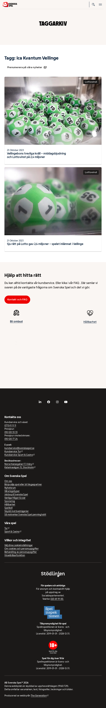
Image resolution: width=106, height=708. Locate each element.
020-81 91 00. (57, 598)
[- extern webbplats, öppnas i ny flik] (40, 402)
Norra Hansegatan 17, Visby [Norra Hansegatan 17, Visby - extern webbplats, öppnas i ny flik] (18, 464)
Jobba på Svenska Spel (16, 494)
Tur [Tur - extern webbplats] (6, 528)
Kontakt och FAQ (17, 299)
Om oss (8, 481)
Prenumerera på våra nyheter (27, 67)
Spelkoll (8, 507)
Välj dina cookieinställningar (18, 545)
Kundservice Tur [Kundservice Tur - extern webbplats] (12, 451)
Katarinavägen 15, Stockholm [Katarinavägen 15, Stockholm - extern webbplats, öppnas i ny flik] (19, 467)
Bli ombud (16, 322)
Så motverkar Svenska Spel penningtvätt (25, 514)
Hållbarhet (90, 324)
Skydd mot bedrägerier (16, 511)
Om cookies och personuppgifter (21, 548)
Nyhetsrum (10, 487)
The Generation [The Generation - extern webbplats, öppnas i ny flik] (39, 695)
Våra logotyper (12, 491)
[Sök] (93, 4)
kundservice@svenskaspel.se (19, 448)
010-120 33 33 (11, 432)
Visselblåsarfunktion (14, 555)
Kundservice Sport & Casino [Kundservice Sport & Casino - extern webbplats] (18, 454)
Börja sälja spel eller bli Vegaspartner (23, 484)
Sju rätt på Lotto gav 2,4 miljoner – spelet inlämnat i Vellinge (45, 244)
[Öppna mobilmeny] (100, 4)
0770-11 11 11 (10, 425)
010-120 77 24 (11, 438)
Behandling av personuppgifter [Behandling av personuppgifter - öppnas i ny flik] (20, 552)
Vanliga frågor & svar (15, 497)
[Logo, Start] (10, 4)
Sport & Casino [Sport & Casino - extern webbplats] (12, 531)
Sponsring (9, 501)
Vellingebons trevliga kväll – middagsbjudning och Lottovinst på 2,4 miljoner (36, 155)
